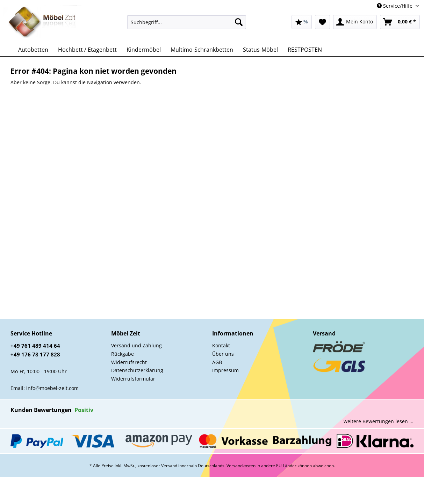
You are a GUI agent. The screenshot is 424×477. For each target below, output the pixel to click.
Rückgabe (122, 353)
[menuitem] (186, 25)
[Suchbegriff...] (186, 22)
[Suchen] (238, 22)
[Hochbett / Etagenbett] (87, 49)
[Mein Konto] (355, 22)
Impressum (225, 370)
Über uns (223, 353)
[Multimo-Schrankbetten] (202, 49)
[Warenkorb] (400, 22)
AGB (217, 362)
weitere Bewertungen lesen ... (379, 421)
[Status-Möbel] (260, 49)
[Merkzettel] (322, 22)
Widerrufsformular (133, 378)
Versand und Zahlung (136, 345)
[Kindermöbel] (144, 49)
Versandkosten (241, 466)
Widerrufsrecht (129, 362)
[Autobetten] (33, 49)
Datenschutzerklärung (137, 370)
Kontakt (221, 345)
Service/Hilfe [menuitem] (395, 5)
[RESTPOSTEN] (305, 49)
